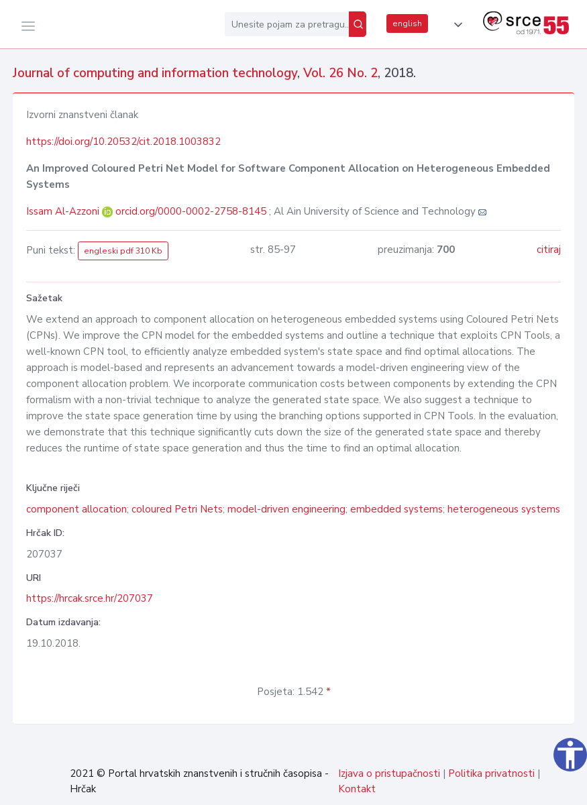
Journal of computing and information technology (155, 73)
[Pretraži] (357, 24)
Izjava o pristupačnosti (389, 773)
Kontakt (357, 789)
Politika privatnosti (491, 773)
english (407, 23)
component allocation (76, 509)
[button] (455, 25)
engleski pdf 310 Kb (123, 251)
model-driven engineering (286, 509)
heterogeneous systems (503, 509)
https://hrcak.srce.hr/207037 (89, 598)
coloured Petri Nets (177, 509)
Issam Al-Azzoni (64, 211)
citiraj (549, 249)
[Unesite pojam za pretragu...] (287, 24)
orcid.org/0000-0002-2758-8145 (190, 211)
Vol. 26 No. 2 (340, 73)
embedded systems (396, 509)
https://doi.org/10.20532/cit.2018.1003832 (123, 141)
